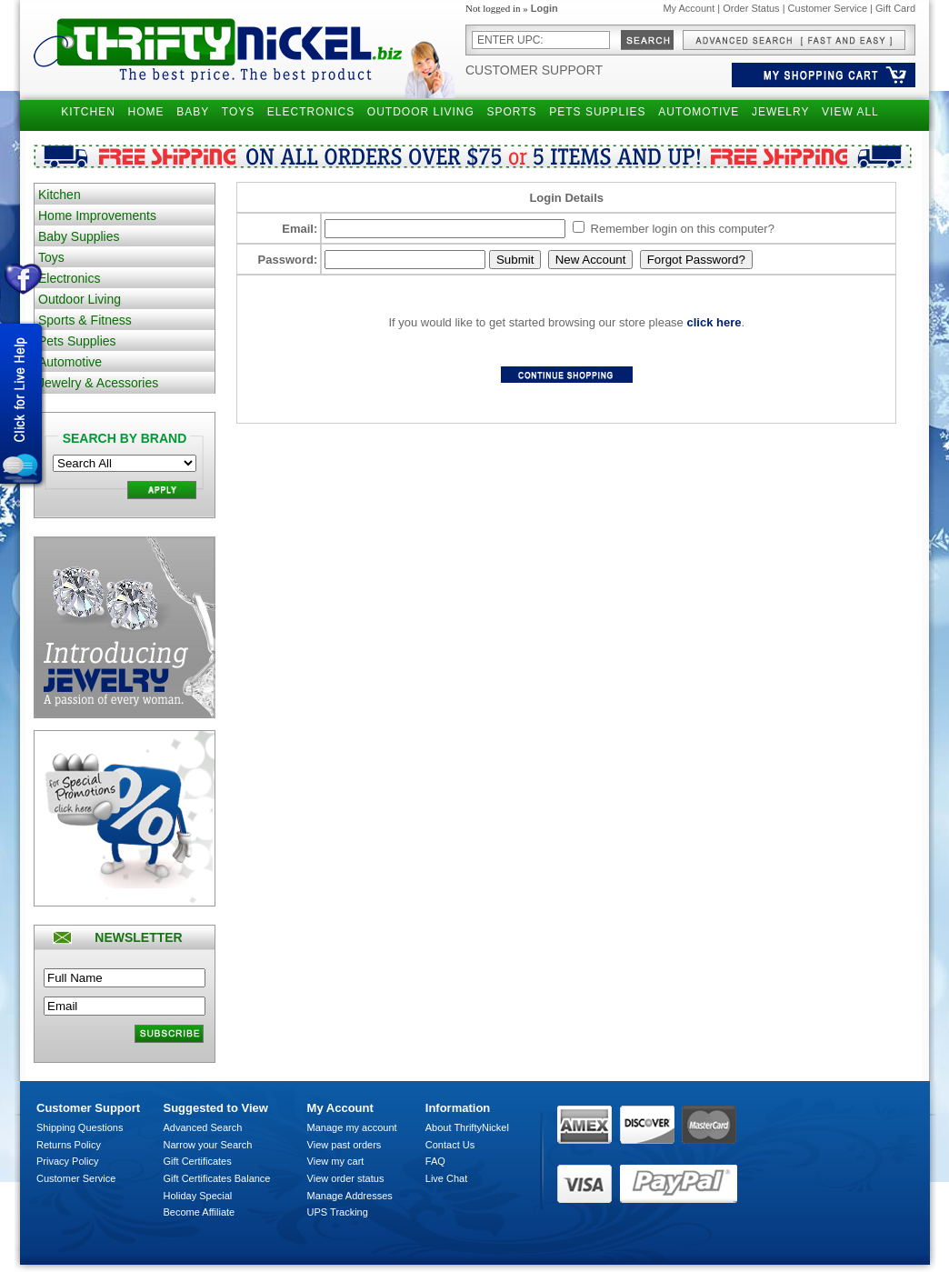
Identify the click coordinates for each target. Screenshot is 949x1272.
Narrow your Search (208, 1144)
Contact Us (449, 1144)
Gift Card (895, 8)
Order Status (751, 8)
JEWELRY (780, 111)
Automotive (70, 362)
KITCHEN (88, 111)
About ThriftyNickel (467, 1127)
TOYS (238, 111)
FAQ (435, 1161)
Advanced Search (203, 1127)
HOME (146, 111)
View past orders (344, 1144)
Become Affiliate (199, 1212)
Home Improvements (97, 215)
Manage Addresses (350, 1195)
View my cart (336, 1161)
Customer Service (827, 8)
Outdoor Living (79, 299)
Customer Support (534, 70)
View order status (346, 1178)
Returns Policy (68, 1144)
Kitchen (59, 194)
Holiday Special (198, 1195)
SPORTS (511, 111)
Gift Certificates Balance (217, 1178)
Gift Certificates (198, 1161)
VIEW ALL (850, 111)
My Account (688, 8)
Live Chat (446, 1178)
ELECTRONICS (311, 111)
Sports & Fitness (85, 320)
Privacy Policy (67, 1161)
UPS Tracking (337, 1212)
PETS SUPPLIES (597, 111)
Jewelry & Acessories (98, 383)
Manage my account (352, 1127)
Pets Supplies (77, 341)
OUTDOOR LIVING (420, 111)
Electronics (69, 278)
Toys (51, 257)
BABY (192, 111)
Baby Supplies (79, 236)
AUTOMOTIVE (698, 111)
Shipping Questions (79, 1127)
